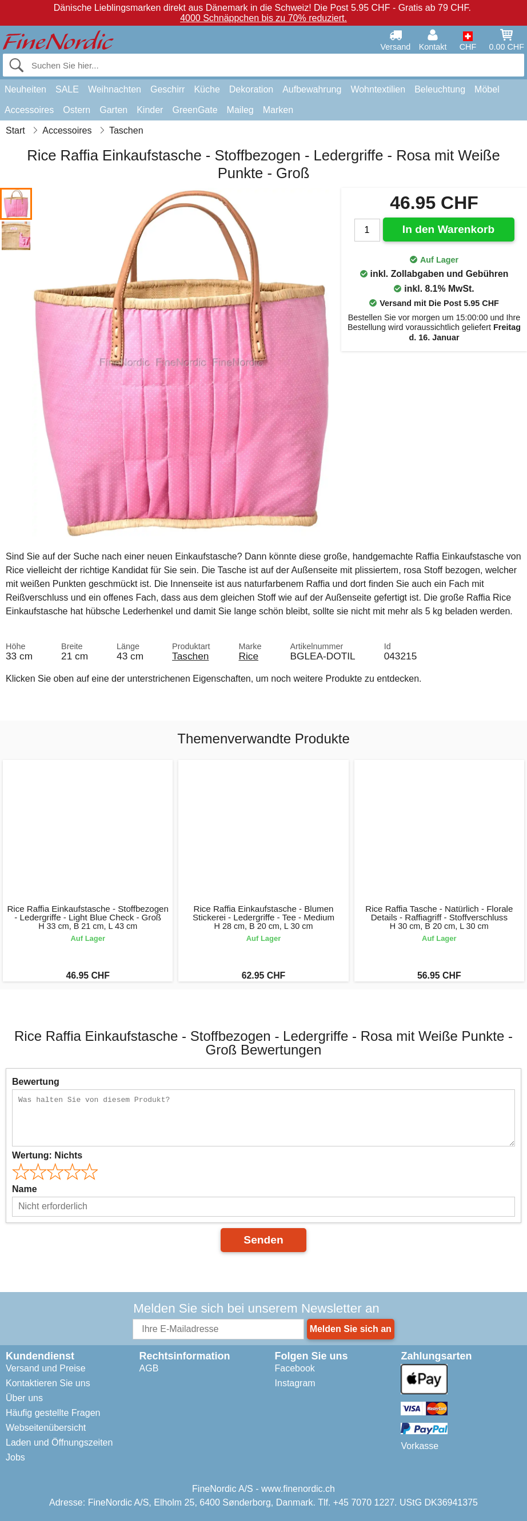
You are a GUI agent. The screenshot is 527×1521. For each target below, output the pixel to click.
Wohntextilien (377, 89)
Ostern (76, 110)
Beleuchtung (439, 89)
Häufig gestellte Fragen (53, 1413)
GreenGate (194, 110)
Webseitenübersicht (46, 1428)
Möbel (487, 89)
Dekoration (251, 89)
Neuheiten (25, 89)
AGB (149, 1368)
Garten (113, 110)
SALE (67, 89)
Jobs (15, 1457)
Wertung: (47, 1155)
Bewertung (35, 1082)
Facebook (295, 1368)
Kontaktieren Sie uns (48, 1383)
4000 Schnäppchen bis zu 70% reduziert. (263, 18)
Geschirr (167, 89)
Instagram (295, 1383)
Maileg (240, 110)
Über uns (24, 1398)
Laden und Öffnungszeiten (59, 1442)
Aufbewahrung (311, 89)
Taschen (190, 656)
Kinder (150, 110)
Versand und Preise (46, 1368)
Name (24, 1189)
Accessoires (29, 110)
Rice (248, 656)
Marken (278, 110)
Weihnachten (114, 89)
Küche (206, 89)
